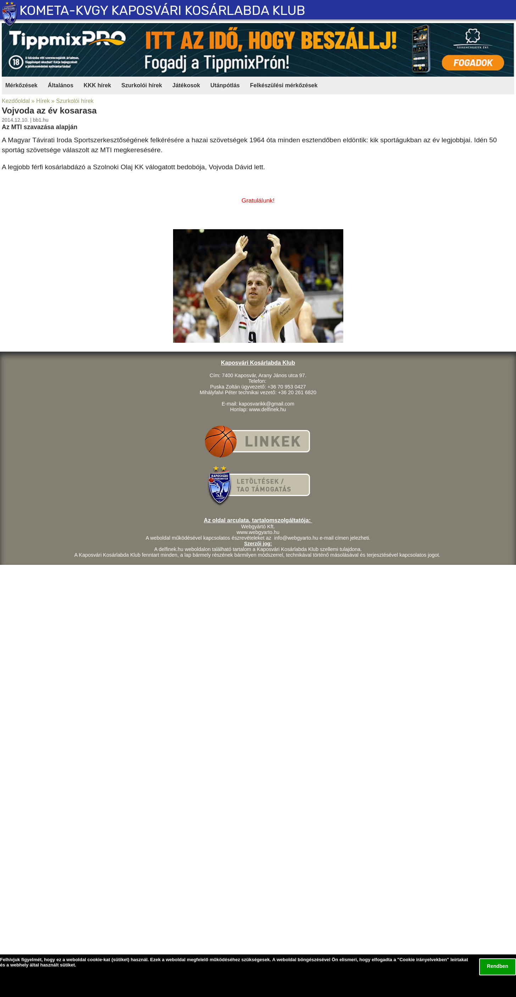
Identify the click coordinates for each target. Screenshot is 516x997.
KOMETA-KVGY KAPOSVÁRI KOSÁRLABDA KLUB (162, 10)
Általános (60, 85)
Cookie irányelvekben (423, 959)
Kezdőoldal (16, 101)
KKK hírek (97, 85)
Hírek (43, 101)
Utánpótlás (225, 85)
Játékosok (186, 85)
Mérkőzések (21, 85)
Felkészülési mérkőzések (283, 85)
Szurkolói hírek (141, 85)
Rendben (497, 966)
